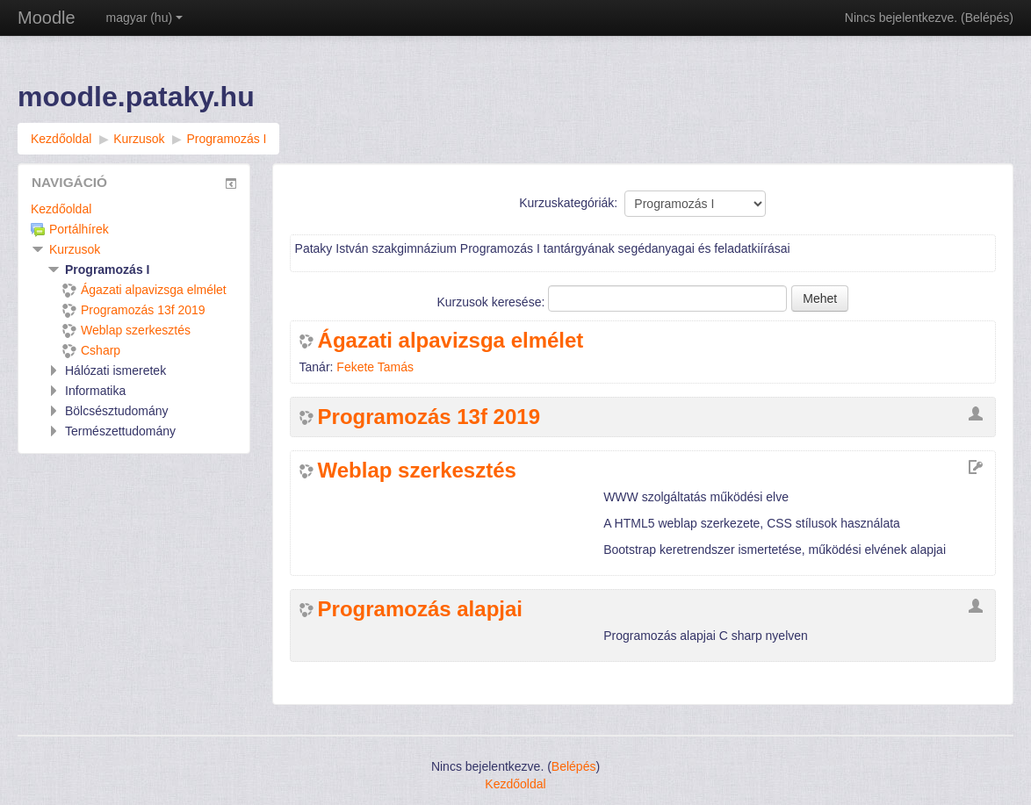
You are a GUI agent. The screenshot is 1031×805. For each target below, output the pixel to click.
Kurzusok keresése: (492, 302)
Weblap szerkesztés (417, 470)
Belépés (987, 18)
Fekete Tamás (375, 367)
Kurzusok (74, 249)
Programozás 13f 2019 (429, 417)
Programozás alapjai (420, 609)
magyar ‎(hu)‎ (144, 18)
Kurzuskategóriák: (568, 203)
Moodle (47, 17)
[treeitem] (134, 209)
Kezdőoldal (61, 209)
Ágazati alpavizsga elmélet (451, 340)
